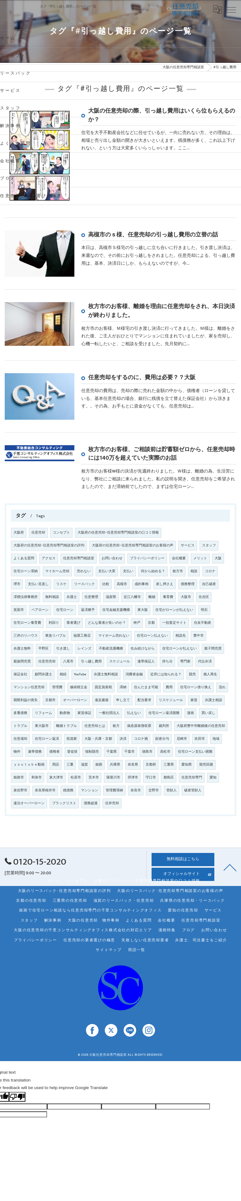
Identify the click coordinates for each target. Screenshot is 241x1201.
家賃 (193, 700)
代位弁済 (205, 661)
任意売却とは (94, 726)
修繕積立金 (78, 687)
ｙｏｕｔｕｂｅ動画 (29, 764)
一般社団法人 (109, 713)
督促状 (72, 752)
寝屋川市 (113, 777)
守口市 (151, 777)
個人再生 (210, 674)
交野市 (153, 790)
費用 (169, 687)
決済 (123, 739)
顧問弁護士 (43, 674)
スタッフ (209, 545)
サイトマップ (109, 950)
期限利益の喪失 (25, 700)
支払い (128, 571)
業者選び (73, 623)
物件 (16, 752)
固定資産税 (103, 687)
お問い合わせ (112, 558)
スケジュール (119, 661)
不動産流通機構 (111, 648)
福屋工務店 (82, 636)
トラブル (20, 726)
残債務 (68, 790)
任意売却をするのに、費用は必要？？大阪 (141, 377)
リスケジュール (171, 700)
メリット (200, 558)
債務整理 (188, 584)
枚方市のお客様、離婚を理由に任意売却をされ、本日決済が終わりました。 (161, 311)
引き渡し (63, 648)
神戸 (136, 623)
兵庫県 (115, 764)
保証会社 (20, 674)
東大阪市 (42, 726)
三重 (70, 764)
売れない (84, 571)
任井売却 (112, 803)
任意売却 (38, 532)
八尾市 (68, 661)
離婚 (151, 597)
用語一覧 (136, 950)
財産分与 (162, 739)
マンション (89, 790)
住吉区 (204, 597)
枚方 (116, 726)
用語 (55, 764)
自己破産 (209, 584)
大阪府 (18, 532)
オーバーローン (75, 700)
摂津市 (133, 777)
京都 (151, 623)
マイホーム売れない (113, 636)
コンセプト (61, 532)
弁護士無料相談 (106, 674)
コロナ (210, 571)
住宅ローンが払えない (179, 648)
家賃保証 (84, 713)
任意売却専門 (191, 777)
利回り (54, 623)
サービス (188, 545)
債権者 (54, 752)
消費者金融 (134, 674)
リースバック (84, 584)
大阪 (218, 558)
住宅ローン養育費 (27, 623)
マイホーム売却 (57, 571)
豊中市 (198, 636)
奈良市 (136, 790)
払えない (134, 713)
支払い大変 (106, 571)
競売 (192, 674)
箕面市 (18, 610)
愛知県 (186, 764)
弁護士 (72, 597)
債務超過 (91, 803)
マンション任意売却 (29, 687)
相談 (193, 571)
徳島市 (147, 752)
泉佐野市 (20, 790)
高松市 (165, 752)
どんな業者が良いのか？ (107, 623)
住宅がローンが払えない (174, 610)
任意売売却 (47, 661)
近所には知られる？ (165, 674)
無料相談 (52, 597)
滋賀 (84, 764)
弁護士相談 (213, 700)
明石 (204, 610)
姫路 (98, 764)
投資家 (72, 739)
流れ (222, 687)
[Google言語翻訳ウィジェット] (217, 9)
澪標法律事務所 (25, 597)
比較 (105, 584)
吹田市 (200, 739)
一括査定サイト (174, 623)
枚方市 (178, 571)
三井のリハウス (25, 636)
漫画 (190, 713)
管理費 (57, 687)
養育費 (168, 597)
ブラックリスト (64, 803)
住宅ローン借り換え (195, 687)
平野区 (43, 648)
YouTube (80, 674)
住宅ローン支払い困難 (195, 752)
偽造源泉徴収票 (139, 726)
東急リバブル (55, 636)
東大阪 (142, 610)
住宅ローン (64, 610)
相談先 (180, 636)
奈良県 (133, 764)
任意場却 (20, 739)
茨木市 (93, 777)
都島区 (168, 777)
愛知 (213, 777)
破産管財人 (192, 790)
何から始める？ (153, 571)
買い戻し (208, 713)
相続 (63, 674)
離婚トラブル (66, 726)
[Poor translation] (17, 1097)
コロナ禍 (141, 739)
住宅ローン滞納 (25, 571)
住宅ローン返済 (47, 739)
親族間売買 (22, 661)
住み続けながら (143, 648)
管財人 (171, 790)
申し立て (123, 700)
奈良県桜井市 (45, 790)
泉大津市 (56, 777)
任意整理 (91, 597)
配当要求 (144, 700)
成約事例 (141, 584)
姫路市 (18, 777)
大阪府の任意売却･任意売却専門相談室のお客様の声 (132, 545)
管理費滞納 (114, 790)
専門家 (185, 661)
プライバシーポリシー (147, 558)
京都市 (50, 700)
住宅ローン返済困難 (163, 713)
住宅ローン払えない (152, 636)
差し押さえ (164, 584)
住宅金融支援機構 (116, 610)
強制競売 (92, 752)
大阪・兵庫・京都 (98, 739)
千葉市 (129, 752)
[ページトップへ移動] (230, 867)
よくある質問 (23, 558)
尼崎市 (182, 739)
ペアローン (40, 610)
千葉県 (111, 752)
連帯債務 (35, 752)
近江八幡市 (132, 597)
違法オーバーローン (29, 803)
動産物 (65, 713)
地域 (215, 739)
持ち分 (167, 661)
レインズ (84, 648)
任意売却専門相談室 (78, 558)
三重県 (168, 764)
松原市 (76, 777)
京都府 (151, 764)
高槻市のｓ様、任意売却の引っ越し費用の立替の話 (153, 235)
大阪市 (186, 597)
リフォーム (43, 713)
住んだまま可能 (146, 687)
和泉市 (36, 777)
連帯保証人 (146, 661)
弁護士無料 (22, 648)
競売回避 (206, 764)
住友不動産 (202, 623)
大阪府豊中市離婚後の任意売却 (201, 726)
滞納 (123, 687)
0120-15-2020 (35, 862)
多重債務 (20, 713)
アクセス (49, 558)
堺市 (16, 584)
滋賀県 (111, 597)
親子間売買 (213, 648)
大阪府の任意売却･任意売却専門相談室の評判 (48, 545)
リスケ (61, 584)
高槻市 (122, 584)
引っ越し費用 (91, 661)
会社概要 (179, 558)
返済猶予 (88, 610)
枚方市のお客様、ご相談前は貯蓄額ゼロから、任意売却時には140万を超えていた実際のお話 (161, 454)
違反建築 (102, 700)
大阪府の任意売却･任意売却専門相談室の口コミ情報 (118, 532)
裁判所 (164, 726)
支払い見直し (38, 584)
